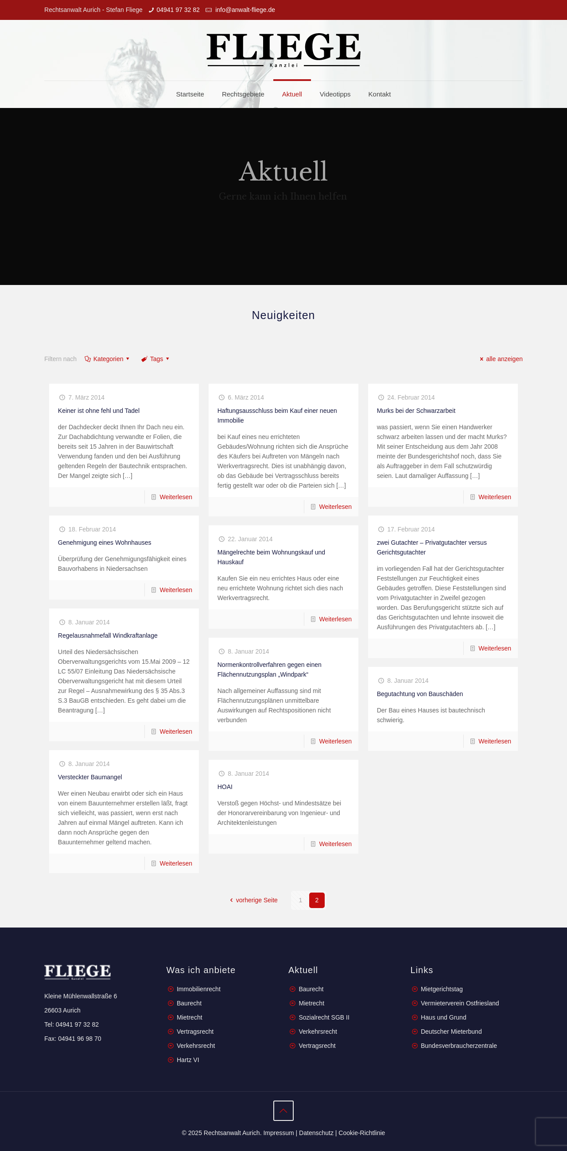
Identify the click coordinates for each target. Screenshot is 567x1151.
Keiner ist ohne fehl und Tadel (99, 410)
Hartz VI (188, 1059)
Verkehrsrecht (195, 1045)
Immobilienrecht (198, 989)
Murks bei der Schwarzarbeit (416, 410)
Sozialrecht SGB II (324, 1017)
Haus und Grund (443, 1017)
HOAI (225, 786)
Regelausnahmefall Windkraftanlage (108, 635)
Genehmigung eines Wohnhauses (104, 542)
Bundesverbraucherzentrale (459, 1045)
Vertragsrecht (194, 1031)
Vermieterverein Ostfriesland (460, 1003)
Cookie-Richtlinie (361, 1132)
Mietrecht (189, 1017)
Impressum (278, 1132)
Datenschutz (316, 1132)
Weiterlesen (175, 496)
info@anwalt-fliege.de (244, 9)
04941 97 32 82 (177, 9)
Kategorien (107, 358)
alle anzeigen (500, 358)
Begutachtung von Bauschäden (420, 693)
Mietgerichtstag (442, 989)
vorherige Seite (252, 900)
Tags (156, 358)
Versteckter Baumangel (90, 777)
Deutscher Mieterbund (451, 1031)
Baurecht (189, 1003)
